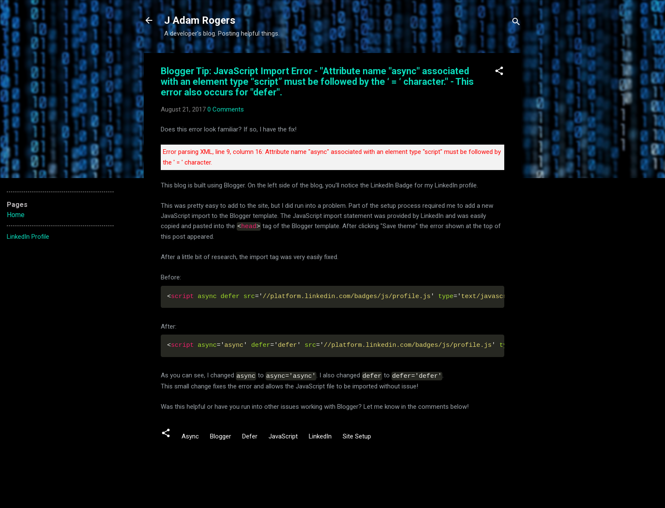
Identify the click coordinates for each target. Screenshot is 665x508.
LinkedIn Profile (28, 236)
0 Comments (225, 109)
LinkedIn (320, 435)
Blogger (220, 435)
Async (190, 435)
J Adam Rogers (199, 20)
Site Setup (357, 435)
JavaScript (283, 435)
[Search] (516, 23)
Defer (249, 435)
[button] (499, 72)
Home (16, 215)
